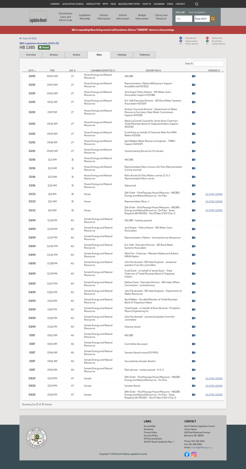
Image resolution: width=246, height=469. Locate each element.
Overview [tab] (31, 54)
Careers (55, 4)
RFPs (105, 4)
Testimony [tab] (144, 54)
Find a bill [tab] (180, 12)
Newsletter (93, 4)
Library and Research (161, 17)
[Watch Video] (193, 76)
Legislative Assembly (84, 17)
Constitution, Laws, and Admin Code (65, 17)
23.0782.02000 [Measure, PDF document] (213, 194)
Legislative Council (73, 4)
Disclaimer (149, 429)
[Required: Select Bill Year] (183, 18)
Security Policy (151, 435)
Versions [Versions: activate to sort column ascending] (212, 70)
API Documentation (153, 438)
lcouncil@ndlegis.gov (201, 447)
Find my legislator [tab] (197, 12)
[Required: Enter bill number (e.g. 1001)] (202, 18)
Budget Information (142, 17)
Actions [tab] (76, 54)
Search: (204, 63)
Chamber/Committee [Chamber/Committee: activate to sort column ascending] (102, 70)
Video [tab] (99, 54)
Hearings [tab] (122, 54)
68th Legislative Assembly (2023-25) (39, 43)
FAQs (113, 4)
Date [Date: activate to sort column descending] (31, 70)
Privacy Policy (150, 432)
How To (146, 4)
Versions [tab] (54, 54)
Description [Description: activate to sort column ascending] (152, 70)
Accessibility (149, 426)
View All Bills (28, 38)
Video (170, 4)
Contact (180, 4)
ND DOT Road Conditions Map (159, 441)
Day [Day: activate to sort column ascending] (71, 70)
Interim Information (122, 17)
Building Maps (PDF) (129, 4)
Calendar (159, 4)
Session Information (103, 17)
